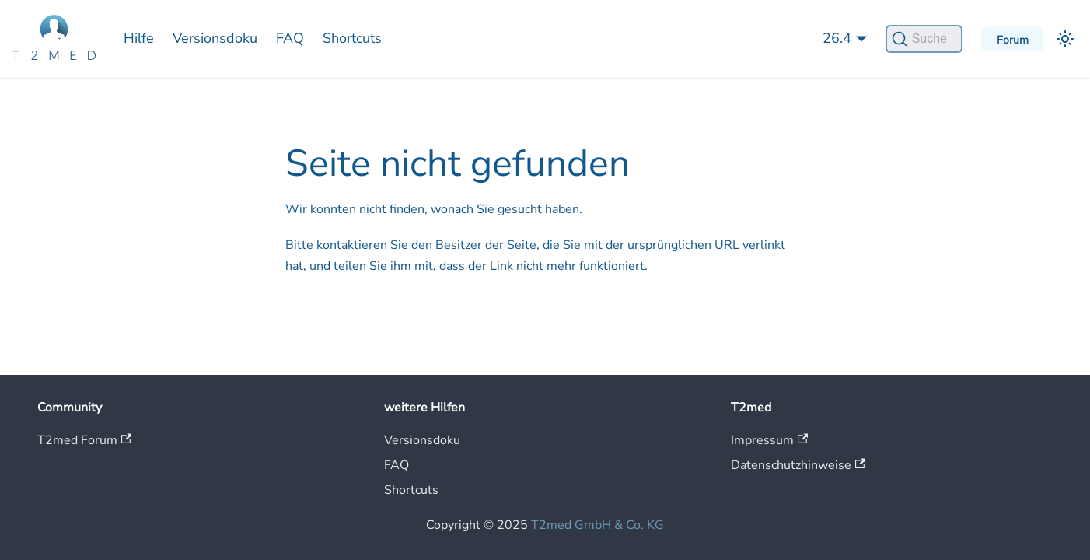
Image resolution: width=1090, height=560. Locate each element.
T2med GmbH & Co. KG (597, 525)
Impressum (769, 440)
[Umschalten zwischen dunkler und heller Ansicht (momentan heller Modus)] (1065, 38)
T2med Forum (84, 440)
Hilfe (139, 38)
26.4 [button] (837, 38)
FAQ (290, 38)
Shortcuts (352, 38)
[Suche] (924, 39)
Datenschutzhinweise (798, 465)
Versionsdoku (215, 38)
